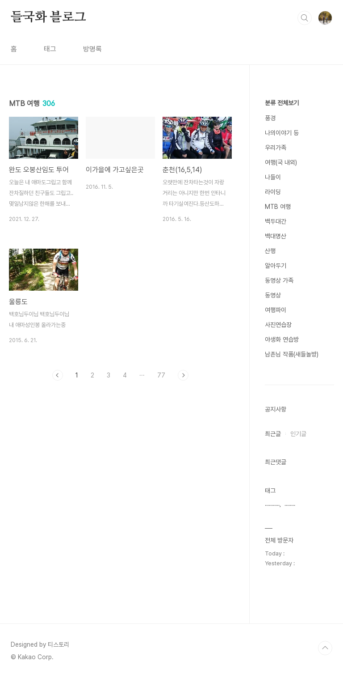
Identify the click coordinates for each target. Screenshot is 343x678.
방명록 (92, 49)
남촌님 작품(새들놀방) (291, 354)
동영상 (273, 295)
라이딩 (273, 191)
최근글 (273, 433)
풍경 (270, 118)
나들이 (273, 177)
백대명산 (275, 236)
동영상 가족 (279, 280)
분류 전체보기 (282, 102)
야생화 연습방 (282, 339)
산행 (270, 250)
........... (272, 503)
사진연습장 (278, 324)
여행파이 (275, 310)
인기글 (298, 433)
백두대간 (275, 221)
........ (289, 503)
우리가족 (275, 147)
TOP (325, 648)
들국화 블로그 (48, 17)
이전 (57, 375)
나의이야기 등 (282, 132)
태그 (50, 49)
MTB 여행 (278, 206)
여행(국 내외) (281, 162)
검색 (304, 18)
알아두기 (275, 265)
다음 (183, 375)
